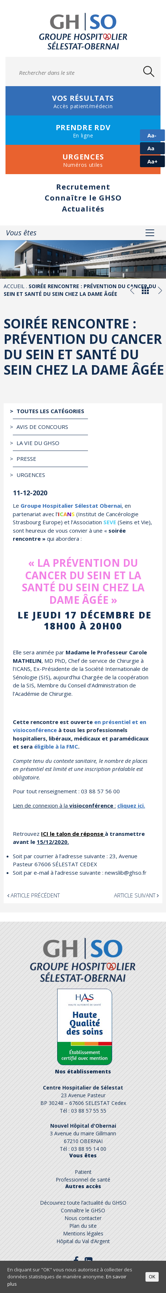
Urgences (30, 474)
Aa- (151, 135)
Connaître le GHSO (83, 198)
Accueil (14, 286)
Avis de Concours (42, 426)
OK (152, 1276)
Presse (26, 458)
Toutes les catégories (50, 411)
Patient (83, 1171)
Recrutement (83, 187)
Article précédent (33, 895)
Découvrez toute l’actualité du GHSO (83, 1202)
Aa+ (152, 161)
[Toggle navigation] (150, 232)
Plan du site (83, 1225)
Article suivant (136, 895)
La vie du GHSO (37, 443)
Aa (150, 148)
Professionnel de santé (83, 1179)
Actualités (83, 209)
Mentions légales (83, 1233)
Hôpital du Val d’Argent (83, 1241)
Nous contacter (83, 1218)
